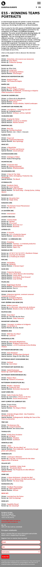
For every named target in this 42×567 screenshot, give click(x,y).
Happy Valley (13, 200)
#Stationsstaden (18, 168)
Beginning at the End (14, 285)
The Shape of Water (19, 408)
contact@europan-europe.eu (10, 520)
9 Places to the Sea (24, 397)
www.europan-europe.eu (9, 522)
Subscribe (5, 557)
